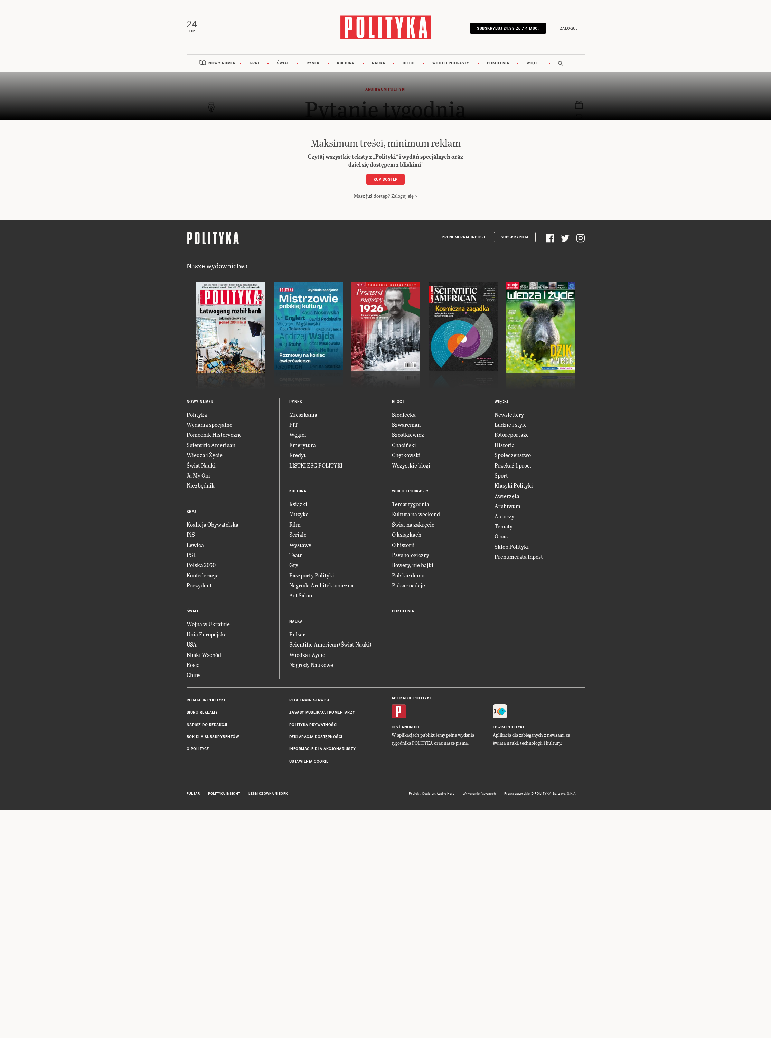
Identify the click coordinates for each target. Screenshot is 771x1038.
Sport (501, 475)
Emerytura (302, 444)
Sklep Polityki (512, 546)
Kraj (254, 62)
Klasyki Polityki (514, 485)
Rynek (313, 62)
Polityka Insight (224, 793)
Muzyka (299, 513)
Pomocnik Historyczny (214, 434)
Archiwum (507, 505)
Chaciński (404, 444)
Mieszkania (303, 414)
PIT (293, 424)
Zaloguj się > (404, 195)
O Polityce (198, 748)
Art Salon (300, 594)
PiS (191, 534)
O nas (501, 535)
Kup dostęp (386, 179)
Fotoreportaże (512, 434)
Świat (283, 62)
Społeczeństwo (513, 454)
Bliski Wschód (204, 654)
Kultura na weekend (416, 513)
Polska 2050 (201, 564)
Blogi (409, 62)
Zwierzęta (507, 495)
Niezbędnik (201, 485)
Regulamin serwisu (310, 699)
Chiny (193, 674)
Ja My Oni (198, 475)
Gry (293, 564)
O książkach (406, 534)
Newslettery (509, 414)
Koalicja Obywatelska (212, 524)
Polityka (197, 414)
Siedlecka (404, 414)
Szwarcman (406, 424)
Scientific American (211, 444)
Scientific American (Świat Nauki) (330, 644)
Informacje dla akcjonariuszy (322, 748)
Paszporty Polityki (311, 574)
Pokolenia (498, 62)
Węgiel (297, 434)
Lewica (195, 544)
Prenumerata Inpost (463, 236)
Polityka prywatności (313, 724)
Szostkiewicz (408, 434)
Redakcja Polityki (206, 699)
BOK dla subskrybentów (213, 736)
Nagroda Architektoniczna (321, 584)
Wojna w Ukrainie (208, 623)
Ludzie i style (511, 424)
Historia (505, 444)
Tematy (504, 525)
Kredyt (297, 454)
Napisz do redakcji (207, 724)
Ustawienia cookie (309, 760)
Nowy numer (221, 62)
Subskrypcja (515, 236)
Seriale (298, 534)
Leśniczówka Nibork (268, 793)
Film (295, 524)
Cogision (428, 793)
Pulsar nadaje (408, 584)
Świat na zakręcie (413, 524)
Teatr (295, 554)
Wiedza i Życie (205, 454)
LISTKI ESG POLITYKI (315, 465)
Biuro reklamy (202, 711)
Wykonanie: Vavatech (479, 793)
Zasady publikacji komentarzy (322, 711)
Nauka (378, 62)
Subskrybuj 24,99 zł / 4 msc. (508, 28)
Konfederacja (203, 574)
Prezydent (199, 584)
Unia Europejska (207, 634)
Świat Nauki (201, 465)
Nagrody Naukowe (311, 664)
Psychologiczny (410, 554)
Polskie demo (408, 574)
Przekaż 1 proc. (513, 465)
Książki (298, 503)
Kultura (345, 62)
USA (192, 644)
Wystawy (300, 544)
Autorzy (504, 515)
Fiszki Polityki (508, 726)
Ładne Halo (446, 793)
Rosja (193, 664)
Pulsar (297, 634)
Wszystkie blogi (411, 465)
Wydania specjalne (209, 424)
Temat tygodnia (410, 503)
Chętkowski (406, 454)
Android (410, 726)
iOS (395, 726)
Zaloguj (569, 28)
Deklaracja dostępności (315, 736)
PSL (191, 554)
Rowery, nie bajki (412, 564)
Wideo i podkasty (450, 62)
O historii (403, 544)
